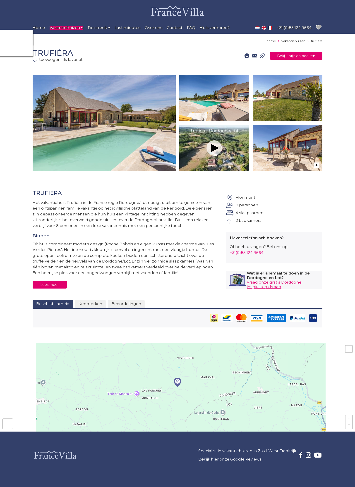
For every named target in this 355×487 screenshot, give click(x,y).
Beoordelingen (126, 303)
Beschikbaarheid (53, 303)
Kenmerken (90, 303)
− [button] (349, 425)
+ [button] (349, 418)
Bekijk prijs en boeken (291, 56)
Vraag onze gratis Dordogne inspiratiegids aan (274, 284)
